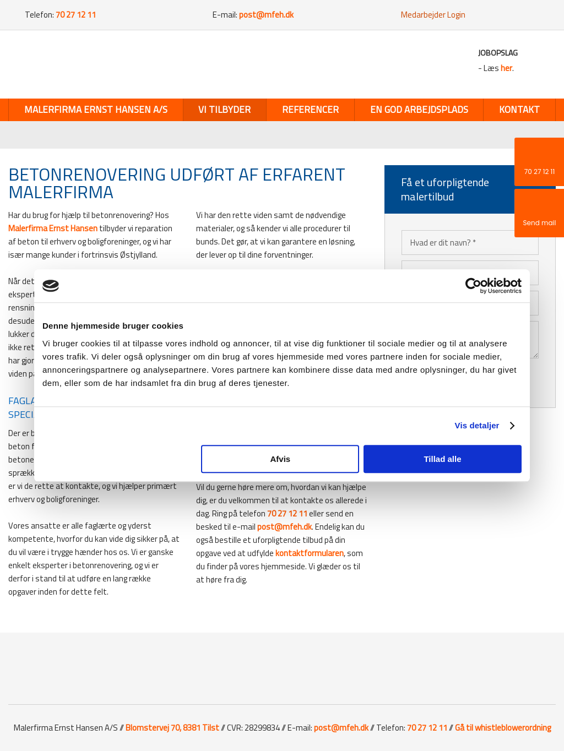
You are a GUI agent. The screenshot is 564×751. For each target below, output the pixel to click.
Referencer (310, 109)
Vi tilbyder (224, 109)
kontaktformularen (309, 553)
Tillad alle (442, 459)
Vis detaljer (477, 425)
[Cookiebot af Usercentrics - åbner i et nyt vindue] (473, 285)
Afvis (280, 459)
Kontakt (519, 109)
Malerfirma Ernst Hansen (52, 228)
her (506, 68)
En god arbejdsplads (419, 109)
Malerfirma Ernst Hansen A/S (95, 109)
